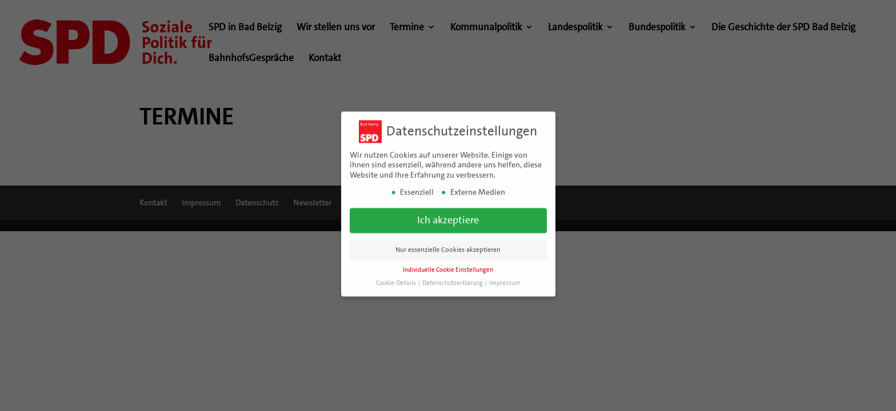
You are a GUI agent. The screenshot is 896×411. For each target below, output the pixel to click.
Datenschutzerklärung (453, 279)
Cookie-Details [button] (396, 279)
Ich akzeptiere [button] (448, 216)
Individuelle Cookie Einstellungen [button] (448, 266)
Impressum (505, 279)
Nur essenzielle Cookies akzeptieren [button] (448, 246)
